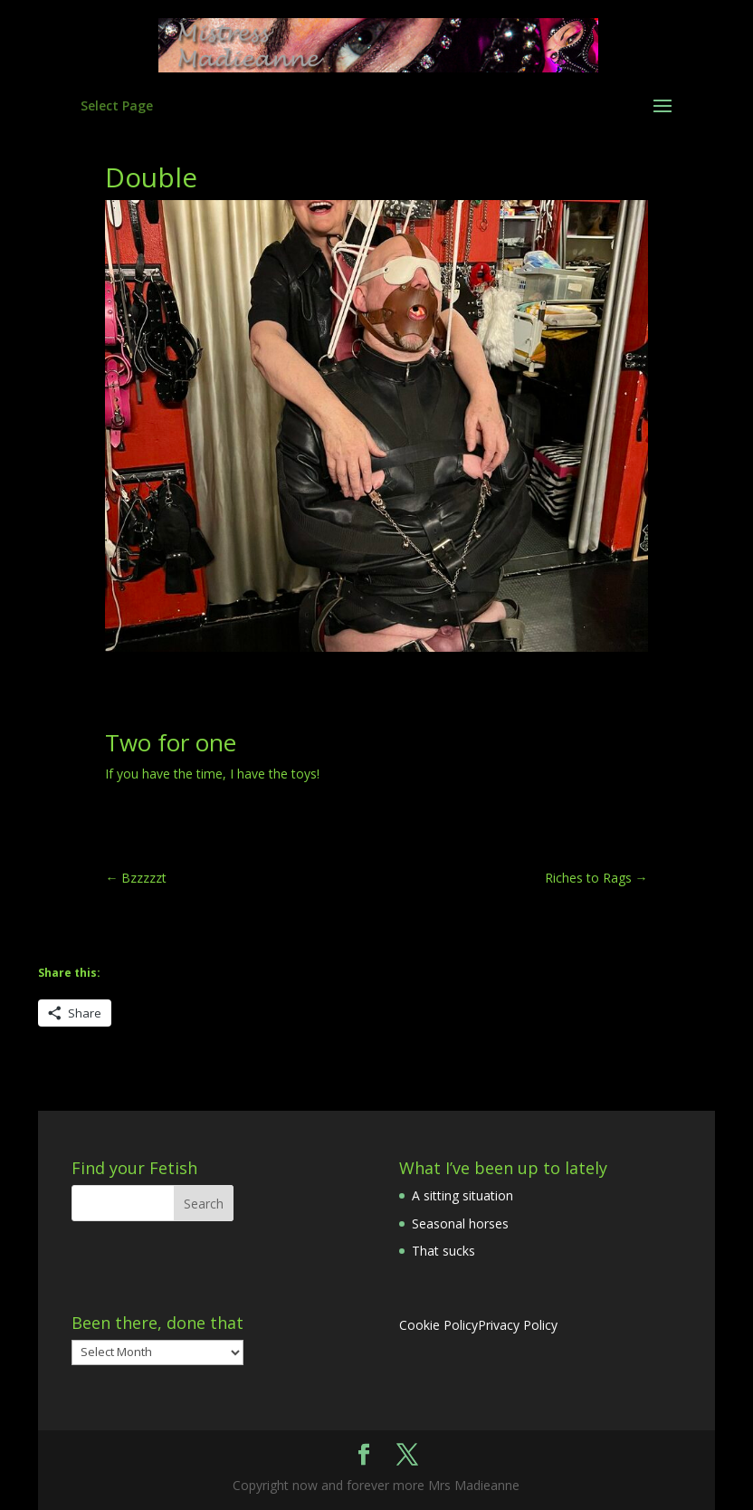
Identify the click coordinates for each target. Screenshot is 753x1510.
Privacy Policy (518, 1324)
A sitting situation (462, 1195)
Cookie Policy (438, 1324)
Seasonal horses (460, 1223)
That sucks (443, 1250)
